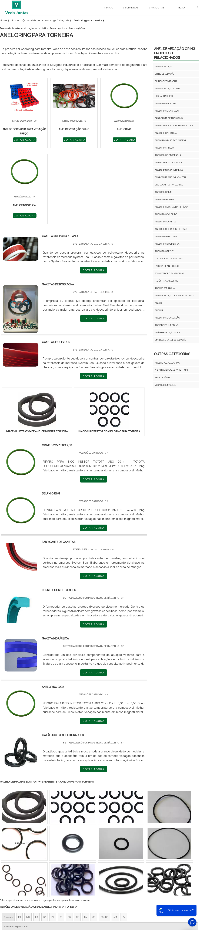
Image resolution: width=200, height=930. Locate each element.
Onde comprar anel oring (169, 184)
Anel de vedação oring (167, 88)
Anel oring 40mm (164, 199)
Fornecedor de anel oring (169, 273)
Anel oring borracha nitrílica (34, 28)
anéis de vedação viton (167, 332)
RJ (19, 841)
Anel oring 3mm (163, 192)
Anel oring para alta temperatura (174, 125)
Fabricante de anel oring (169, 118)
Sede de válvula (163, 377)
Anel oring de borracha (168, 155)
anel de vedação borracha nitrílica (175, 295)
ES (36, 841)
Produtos (156, 7)
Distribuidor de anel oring (169, 258)
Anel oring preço (164, 147)
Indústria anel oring (166, 280)
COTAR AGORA (19, 139)
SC (61, 841)
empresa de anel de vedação (170, 339)
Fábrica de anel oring (167, 265)
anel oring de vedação (167, 317)
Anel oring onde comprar (169, 162)
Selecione (8, 841)
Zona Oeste (45, 871)
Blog (181, 7)
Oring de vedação (164, 73)
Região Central (11, 871)
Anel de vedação (164, 66)
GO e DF (104, 841)
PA (123, 841)
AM (115, 841)
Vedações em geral (165, 384)
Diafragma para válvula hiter (171, 370)
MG (28, 841)
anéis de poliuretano (166, 325)
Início (109, 7)
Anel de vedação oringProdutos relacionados (174, 53)
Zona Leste (75, 871)
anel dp (159, 310)
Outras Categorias (172, 353)
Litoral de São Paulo (118, 871)
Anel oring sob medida (167, 243)
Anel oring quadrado (167, 110)
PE (77, 841)
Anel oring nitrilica (166, 132)
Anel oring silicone (58, 28)
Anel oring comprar (166, 221)
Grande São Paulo (94, 871)
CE (93, 841)
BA (85, 841)
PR (52, 841)
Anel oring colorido (166, 214)
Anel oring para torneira (169, 169)
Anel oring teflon (77, 28)
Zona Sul (60, 871)
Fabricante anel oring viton (170, 177)
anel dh (159, 302)
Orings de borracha (166, 81)
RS (69, 841)
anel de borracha (165, 288)
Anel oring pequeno (166, 236)
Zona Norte (28, 871)
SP (44, 841)
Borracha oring (164, 95)
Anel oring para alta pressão (171, 229)
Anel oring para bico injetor (170, 140)
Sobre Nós (130, 7)
